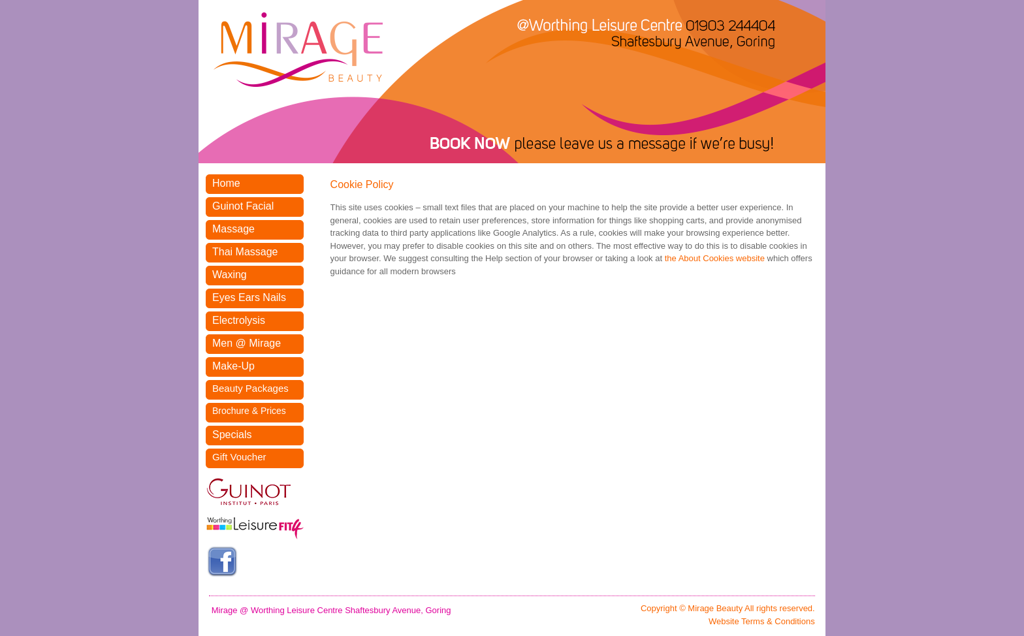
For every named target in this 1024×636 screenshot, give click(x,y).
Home (226, 183)
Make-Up (233, 366)
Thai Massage (245, 251)
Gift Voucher (239, 456)
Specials (231, 434)
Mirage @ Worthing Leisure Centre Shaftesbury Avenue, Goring (331, 610)
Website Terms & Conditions (762, 621)
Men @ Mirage (246, 343)
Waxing (229, 274)
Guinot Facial (243, 206)
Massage (233, 228)
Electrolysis (238, 320)
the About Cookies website (715, 258)
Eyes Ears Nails (249, 297)
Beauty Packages (250, 388)
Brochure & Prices (249, 410)
